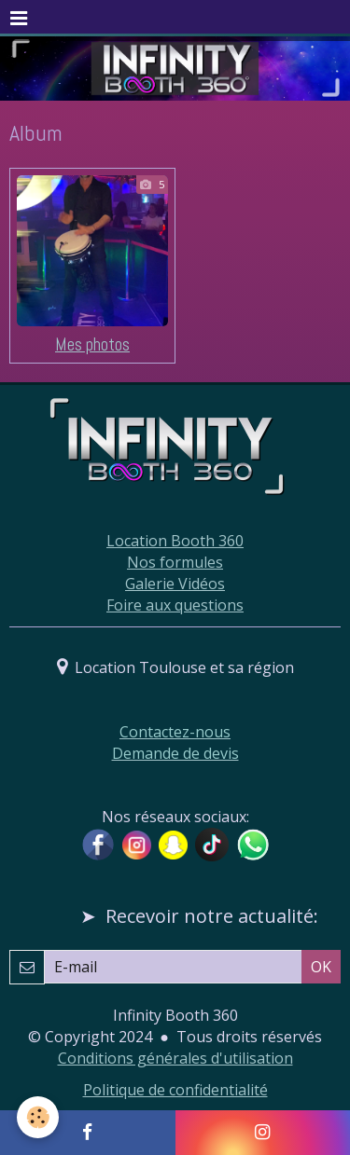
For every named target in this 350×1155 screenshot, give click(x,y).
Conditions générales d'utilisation (175, 1058)
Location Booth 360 (175, 540)
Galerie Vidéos (175, 583)
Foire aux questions (175, 605)
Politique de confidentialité (175, 1089)
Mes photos (92, 344)
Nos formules (175, 562)
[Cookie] (38, 1117)
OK (321, 966)
